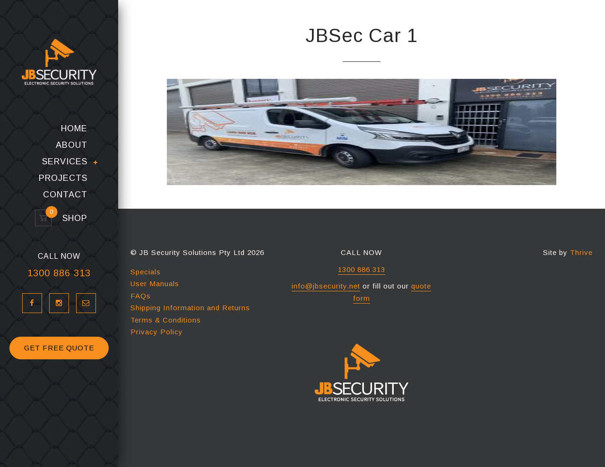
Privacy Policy (156, 332)
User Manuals (154, 284)
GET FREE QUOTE (59, 348)
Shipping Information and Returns (190, 308)
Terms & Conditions (165, 320)
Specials (145, 272)
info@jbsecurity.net (326, 286)
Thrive (581, 252)
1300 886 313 (59, 273)
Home (74, 129)
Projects (63, 178)
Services (64, 162)
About (71, 145)
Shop (70, 218)
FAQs (140, 296)
